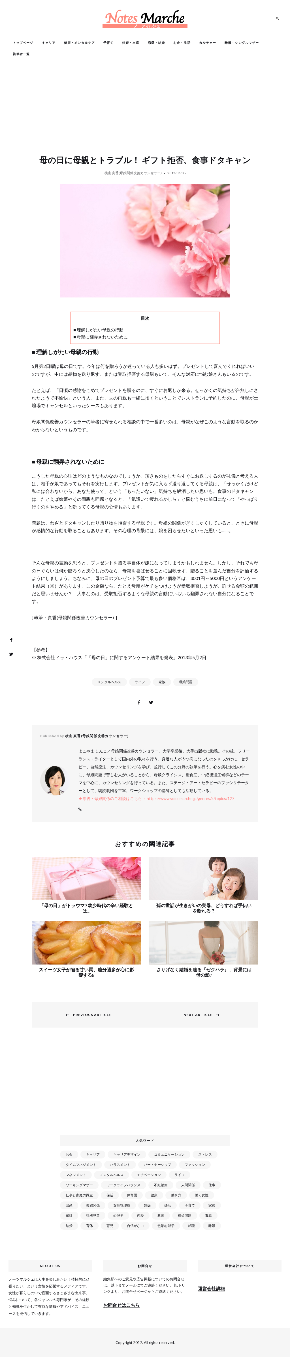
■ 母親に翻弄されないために (100, 336)
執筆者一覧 (21, 54)
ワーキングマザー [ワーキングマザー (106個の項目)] (79, 1185)
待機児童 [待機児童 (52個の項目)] (93, 1215)
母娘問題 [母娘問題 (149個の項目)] (184, 1215)
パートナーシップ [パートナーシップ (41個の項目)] (157, 1164)
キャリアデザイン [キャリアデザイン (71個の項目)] (126, 1154)
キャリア (49, 42)
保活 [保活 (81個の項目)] (109, 1195)
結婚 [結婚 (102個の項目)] (69, 1226)
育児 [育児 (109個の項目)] (109, 1226)
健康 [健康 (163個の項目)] (154, 1195)
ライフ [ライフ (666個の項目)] (179, 1175)
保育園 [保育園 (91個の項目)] (132, 1195)
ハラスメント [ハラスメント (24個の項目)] (120, 1164)
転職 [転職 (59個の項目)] (191, 1226)
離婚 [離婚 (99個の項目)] (211, 1226)
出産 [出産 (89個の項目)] (69, 1205)
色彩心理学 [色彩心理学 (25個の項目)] (165, 1226)
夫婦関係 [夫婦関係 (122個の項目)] (93, 1205)
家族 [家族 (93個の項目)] (211, 1205)
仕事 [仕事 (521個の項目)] (211, 1185)
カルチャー (207, 42)
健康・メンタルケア (79, 42)
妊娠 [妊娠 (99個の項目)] (147, 1205)
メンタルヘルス (109, 682)
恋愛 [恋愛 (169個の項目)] (140, 1215)
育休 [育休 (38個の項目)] (89, 1226)
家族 (162, 682)
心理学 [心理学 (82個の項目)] (118, 1215)
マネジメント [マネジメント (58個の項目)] (76, 1175)
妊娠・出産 (130, 42)
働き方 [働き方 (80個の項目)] (176, 1195)
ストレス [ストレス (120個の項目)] (205, 1154)
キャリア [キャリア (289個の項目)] (93, 1154)
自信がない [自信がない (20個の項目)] (135, 1226)
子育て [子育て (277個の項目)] (190, 1205)
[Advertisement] (146, 1084)
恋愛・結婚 (156, 42)
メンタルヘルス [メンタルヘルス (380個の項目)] (111, 1175)
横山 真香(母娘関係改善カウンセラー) (133, 173)
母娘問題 (186, 682)
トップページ (23, 42)
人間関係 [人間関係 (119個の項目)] (188, 1185)
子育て (108, 42)
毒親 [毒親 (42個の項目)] (208, 1215)
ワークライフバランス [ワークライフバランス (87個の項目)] (123, 1185)
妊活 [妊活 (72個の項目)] (167, 1205)
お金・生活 (182, 42)
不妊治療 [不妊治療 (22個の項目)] (161, 1185)
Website (80, 809)
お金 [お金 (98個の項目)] (69, 1154)
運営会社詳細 (211, 1288)
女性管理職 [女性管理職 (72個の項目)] (121, 1205)
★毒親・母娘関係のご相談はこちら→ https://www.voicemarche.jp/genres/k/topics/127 (156, 798)
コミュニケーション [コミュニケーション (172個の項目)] (169, 1154)
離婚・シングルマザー (242, 42)
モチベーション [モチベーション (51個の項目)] (149, 1175)
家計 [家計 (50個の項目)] (69, 1215)
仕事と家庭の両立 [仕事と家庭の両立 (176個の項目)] (79, 1195)
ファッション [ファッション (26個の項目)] (195, 1164)
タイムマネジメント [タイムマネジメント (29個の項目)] (81, 1164)
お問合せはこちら (121, 1305)
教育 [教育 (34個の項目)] (160, 1215)
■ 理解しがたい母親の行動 (98, 329)
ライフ (140, 682)
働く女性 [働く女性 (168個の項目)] (201, 1195)
